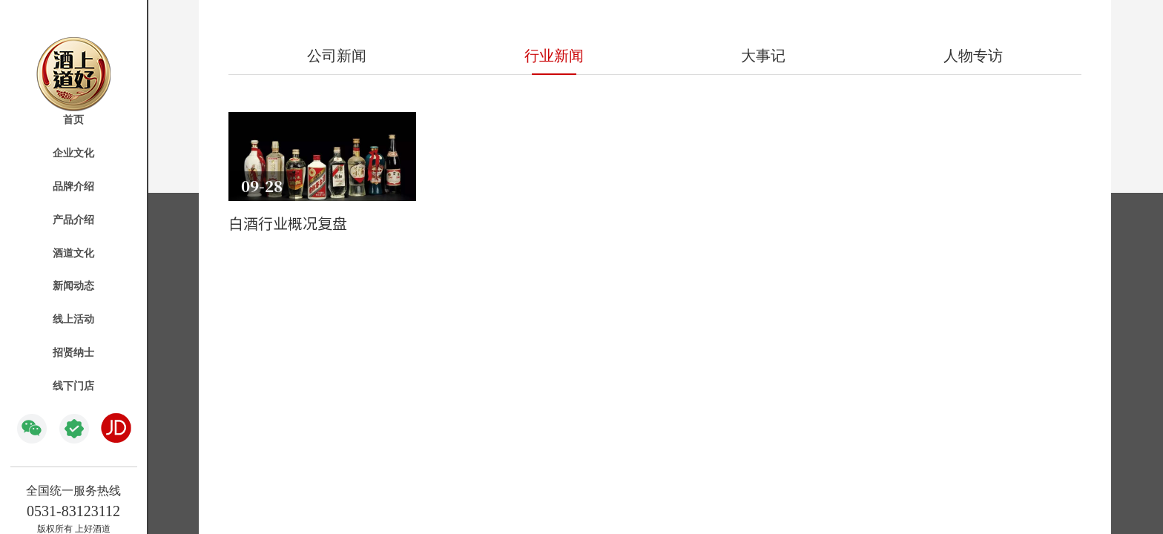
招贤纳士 (73, 352)
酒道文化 (73, 253)
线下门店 (73, 386)
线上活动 (73, 319)
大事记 (763, 55)
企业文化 (73, 153)
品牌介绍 (73, 186)
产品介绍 (73, 219)
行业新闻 (554, 55)
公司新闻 (336, 55)
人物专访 (973, 55)
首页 (73, 119)
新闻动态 (73, 285)
